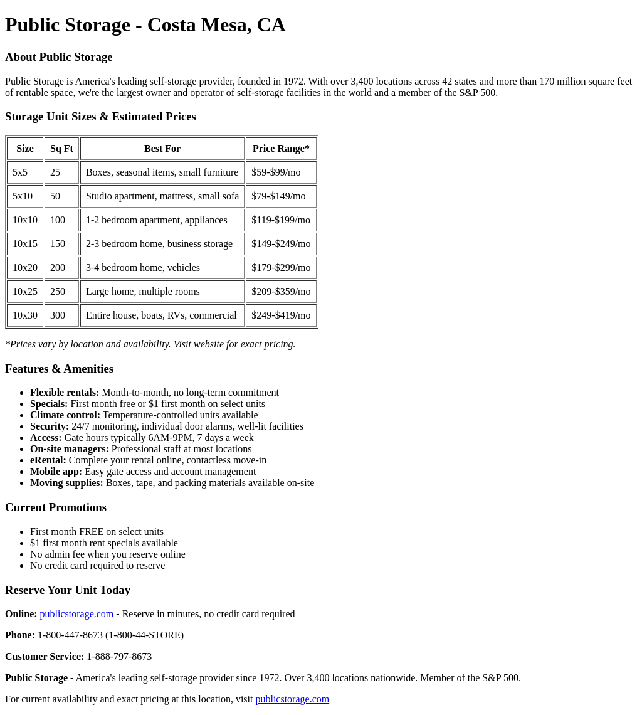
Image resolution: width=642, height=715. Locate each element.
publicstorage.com (77, 613)
